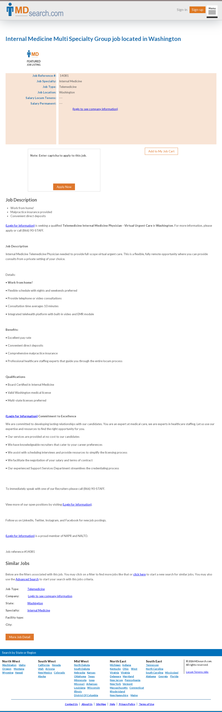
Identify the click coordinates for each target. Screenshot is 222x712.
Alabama (151, 676)
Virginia (125, 672)
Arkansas (91, 683)
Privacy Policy (127, 704)
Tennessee (152, 665)
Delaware (115, 676)
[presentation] (57, 167)
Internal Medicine (38, 610)
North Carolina (154, 668)
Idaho (22, 665)
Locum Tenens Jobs (197, 671)
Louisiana (79, 687)
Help (112, 704)
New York (115, 683)
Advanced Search (27, 579)
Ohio (126, 668)
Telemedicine (36, 589)
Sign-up (197, 9)
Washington (35, 603)
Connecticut (136, 687)
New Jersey (116, 680)
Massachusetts (119, 687)
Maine (134, 695)
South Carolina (154, 672)
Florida (174, 676)
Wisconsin (93, 687)
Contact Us (71, 704)
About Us (87, 704)
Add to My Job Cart (161, 151)
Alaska (42, 676)
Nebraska (79, 672)
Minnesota (80, 680)
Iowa (92, 680)
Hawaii (19, 672)
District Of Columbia (86, 695)
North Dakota (82, 665)
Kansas (91, 672)
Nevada (56, 665)
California (44, 665)
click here (139, 574)
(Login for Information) (20, 225)
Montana (19, 668)
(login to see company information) (95, 109)
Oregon (6, 668)
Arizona (50, 668)
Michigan (115, 665)
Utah (41, 668)
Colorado (59, 672)
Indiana (126, 665)
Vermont (128, 683)
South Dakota (82, 668)
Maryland (128, 676)
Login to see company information (50, 596)
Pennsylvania (132, 680)
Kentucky (115, 668)
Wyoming (7, 672)
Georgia (163, 676)
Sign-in (182, 9)
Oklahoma (80, 676)
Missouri (79, 683)
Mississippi (171, 672)
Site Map (101, 704)
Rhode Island (117, 691)
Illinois (78, 691)
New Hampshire (119, 695)
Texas (91, 676)
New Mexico (45, 672)
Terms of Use (146, 704)
